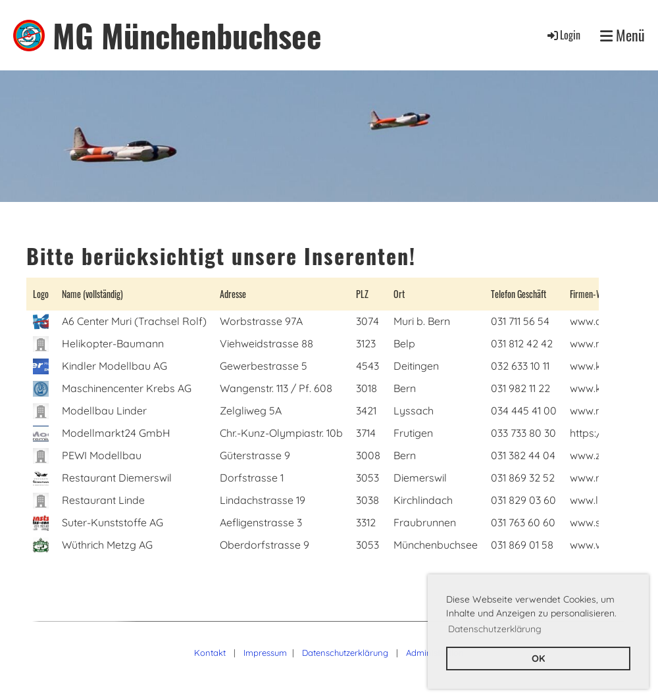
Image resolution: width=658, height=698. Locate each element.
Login (562, 35)
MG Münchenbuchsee (187, 35)
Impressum (265, 652)
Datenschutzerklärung (345, 652)
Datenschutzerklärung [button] (495, 629)
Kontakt (210, 652)
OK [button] (538, 658)
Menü (622, 35)
